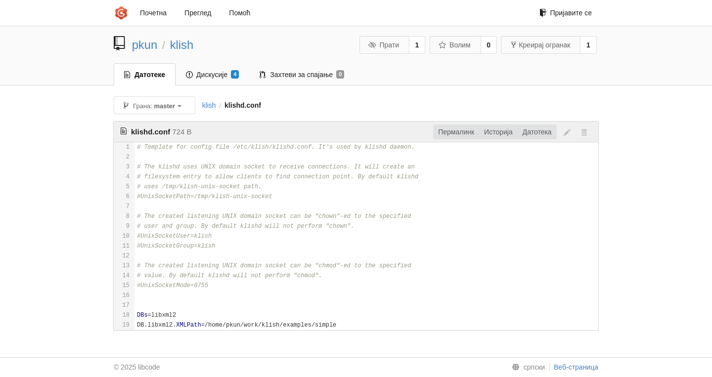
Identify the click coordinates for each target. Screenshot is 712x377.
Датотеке (144, 75)
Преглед (197, 13)
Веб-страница (576, 367)
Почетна (153, 13)
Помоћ (239, 13)
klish (182, 44)
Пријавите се (565, 13)
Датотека (537, 132)
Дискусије (212, 74)
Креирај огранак (540, 45)
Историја (498, 132)
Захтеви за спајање (302, 74)
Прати (383, 45)
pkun (145, 44)
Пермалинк (456, 132)
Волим (455, 45)
